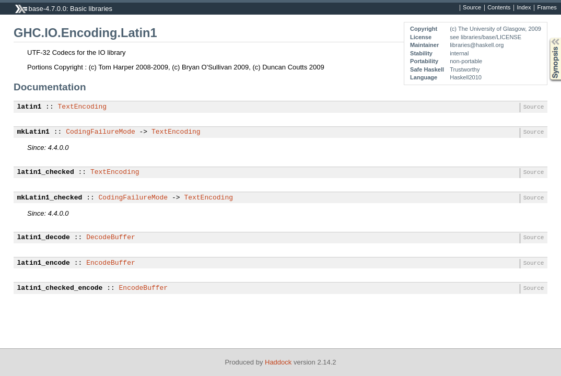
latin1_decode (43, 237)
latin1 (29, 107)
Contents (498, 8)
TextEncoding (82, 107)
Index (524, 8)
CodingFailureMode (100, 132)
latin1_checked (45, 172)
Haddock (278, 362)
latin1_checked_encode (60, 288)
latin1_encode (43, 263)
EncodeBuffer (110, 263)
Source (472, 8)
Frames (546, 8)
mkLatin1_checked (50, 198)
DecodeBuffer (110, 237)
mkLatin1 (33, 132)
